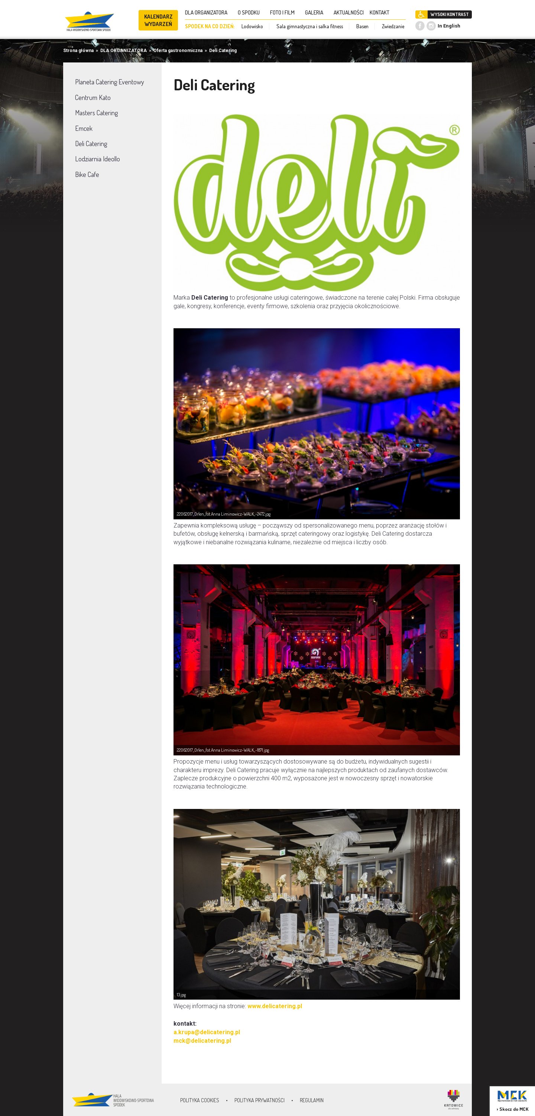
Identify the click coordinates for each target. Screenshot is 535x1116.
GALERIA (316, 12)
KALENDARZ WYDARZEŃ (158, 20)
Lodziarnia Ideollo (97, 159)
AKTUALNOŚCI (349, 12)
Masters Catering (96, 113)
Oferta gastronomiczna (177, 50)
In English (449, 26)
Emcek (84, 128)
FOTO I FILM (284, 12)
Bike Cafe (87, 174)
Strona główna (78, 50)
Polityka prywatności (259, 1100)
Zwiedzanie (393, 26)
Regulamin (312, 1100)
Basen (362, 26)
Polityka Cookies (199, 1100)
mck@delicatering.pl (202, 1040)
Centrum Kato (93, 97)
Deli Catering (223, 50)
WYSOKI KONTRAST (450, 14)
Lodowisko (252, 26)
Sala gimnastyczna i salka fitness (309, 26)
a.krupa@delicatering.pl (207, 1032)
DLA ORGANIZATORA (208, 12)
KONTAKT (382, 12)
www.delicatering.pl (274, 1006)
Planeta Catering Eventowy (109, 82)
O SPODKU (251, 12)
